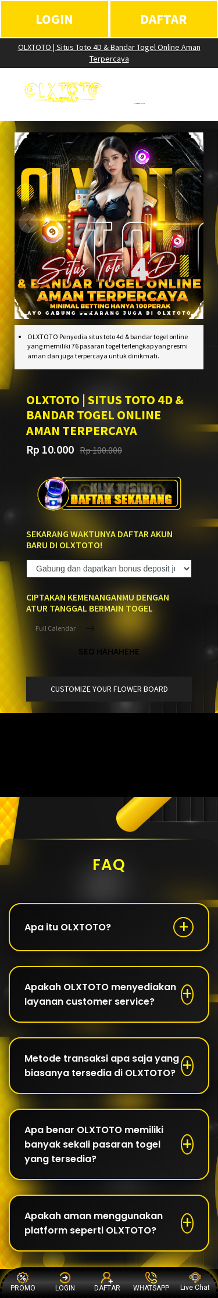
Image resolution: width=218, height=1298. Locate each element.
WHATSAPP (151, 1282)
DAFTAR (163, 18)
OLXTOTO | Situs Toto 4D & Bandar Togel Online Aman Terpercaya (109, 53)
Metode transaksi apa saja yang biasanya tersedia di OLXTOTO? (101, 1066)
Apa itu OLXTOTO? (67, 927)
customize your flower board (109, 689)
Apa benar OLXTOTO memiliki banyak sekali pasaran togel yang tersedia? (93, 1144)
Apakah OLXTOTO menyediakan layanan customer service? (100, 994)
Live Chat (195, 1282)
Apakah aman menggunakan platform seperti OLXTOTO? (93, 1223)
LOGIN (54, 18)
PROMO (22, 1282)
